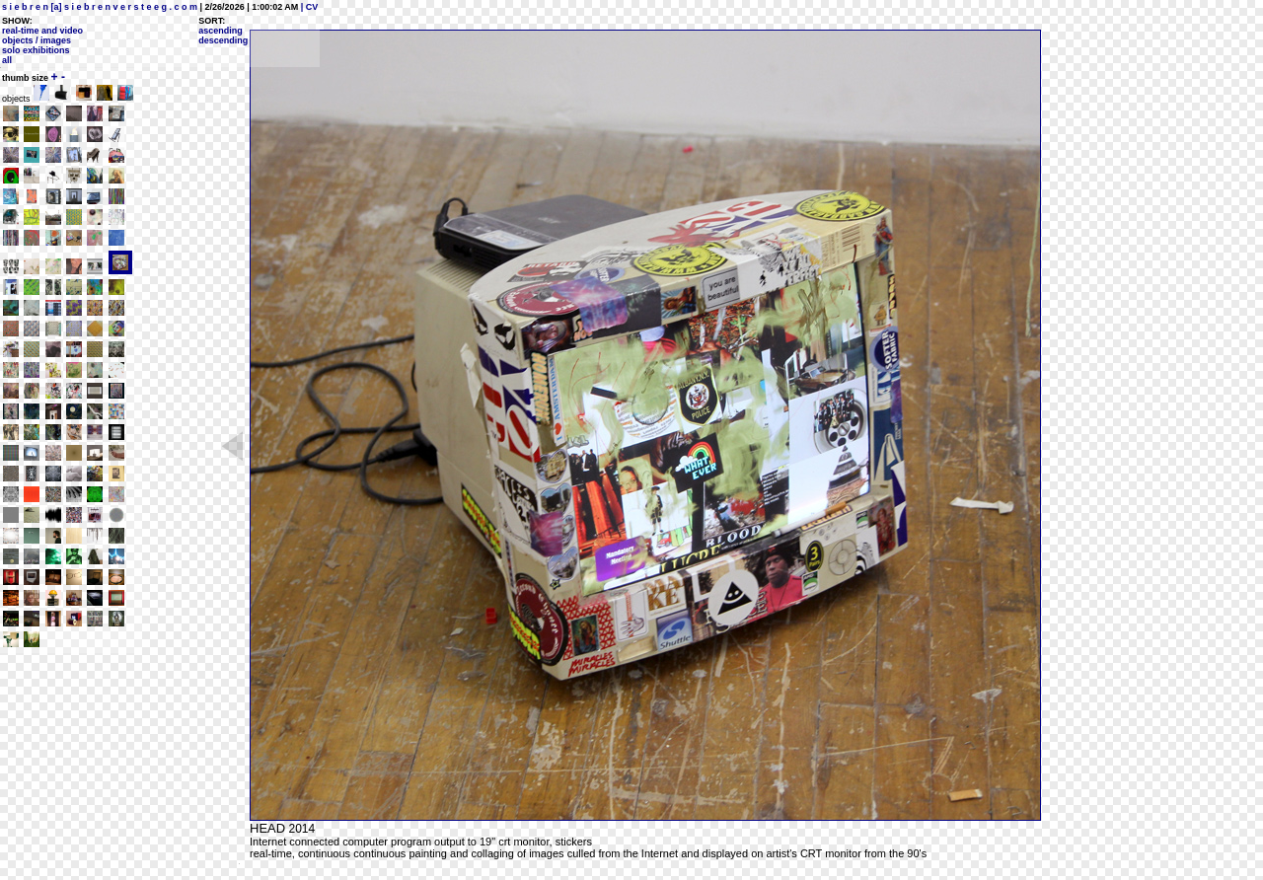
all (7, 60)
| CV (308, 7)
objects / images (36, 40)
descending (223, 40)
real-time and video (42, 31)
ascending (220, 31)
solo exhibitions (36, 50)
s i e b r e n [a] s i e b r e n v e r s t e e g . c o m (99, 7)
